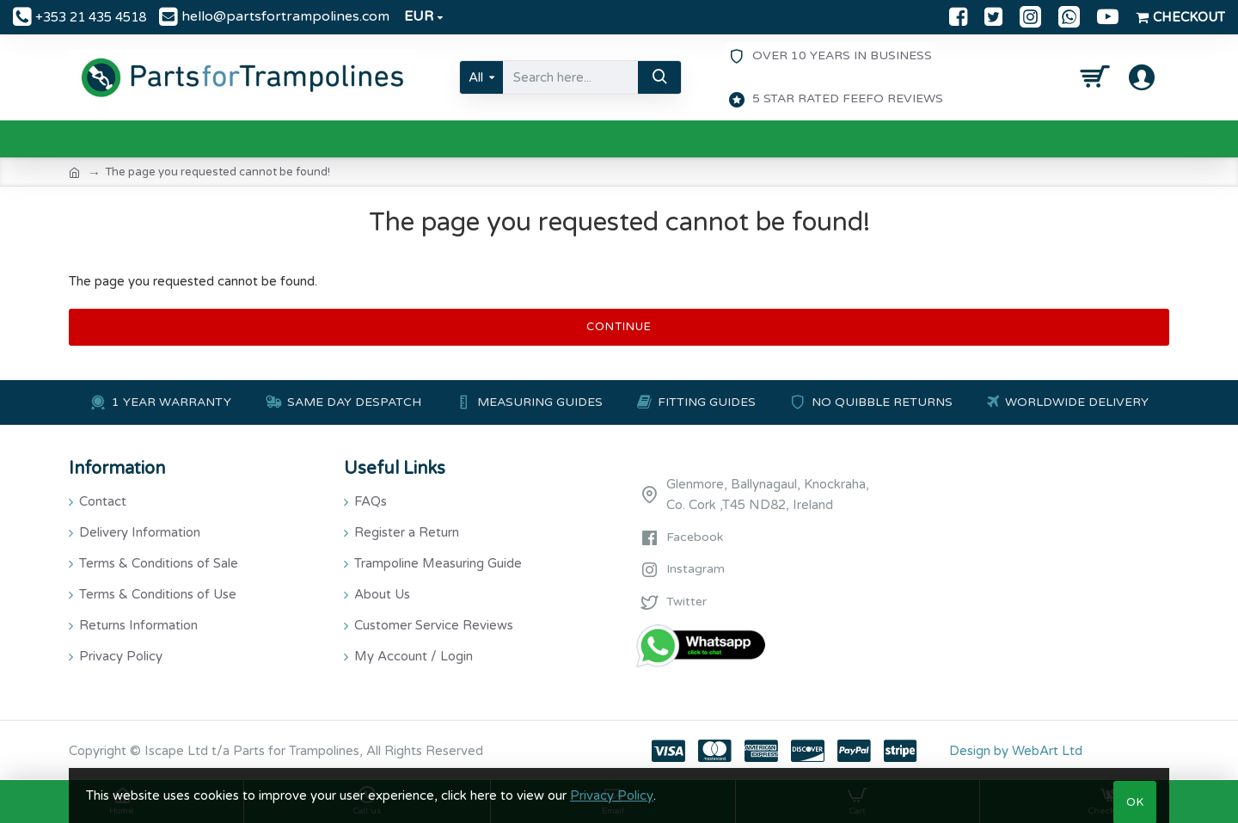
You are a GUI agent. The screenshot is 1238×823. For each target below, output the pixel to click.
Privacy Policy (611, 795)
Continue (619, 327)
